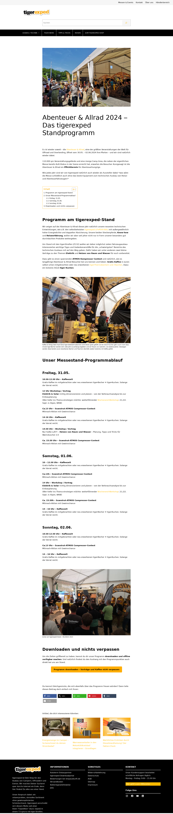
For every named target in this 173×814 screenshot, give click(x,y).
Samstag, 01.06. (55, 201)
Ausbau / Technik (31, 33)
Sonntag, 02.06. (55, 203)
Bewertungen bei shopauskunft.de (65, 779)
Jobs (52, 788)
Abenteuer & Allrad (75, 149)
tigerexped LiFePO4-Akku (96, 229)
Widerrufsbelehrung (96, 773)
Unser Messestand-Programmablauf (60, 196)
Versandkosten (56, 782)
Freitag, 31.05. (54, 198)
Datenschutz (93, 776)
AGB (90, 779)
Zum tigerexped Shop (94, 33)
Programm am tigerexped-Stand (59, 193)
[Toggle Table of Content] (72, 189)
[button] (50, 696)
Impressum (93, 785)
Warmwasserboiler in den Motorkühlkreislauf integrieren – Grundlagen (84, 745)
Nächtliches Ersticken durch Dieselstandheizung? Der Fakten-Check (116, 743)
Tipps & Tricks (64, 33)
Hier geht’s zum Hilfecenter (138, 784)
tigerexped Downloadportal (62, 776)
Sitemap (91, 782)
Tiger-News (49, 33)
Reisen (78, 33)
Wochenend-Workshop (108, 400)
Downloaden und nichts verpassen (60, 206)
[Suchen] (126, 22)
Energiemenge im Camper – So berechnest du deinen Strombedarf (55, 743)
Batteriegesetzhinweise (60, 785)
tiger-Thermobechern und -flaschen (106, 265)
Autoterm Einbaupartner (61, 773)
